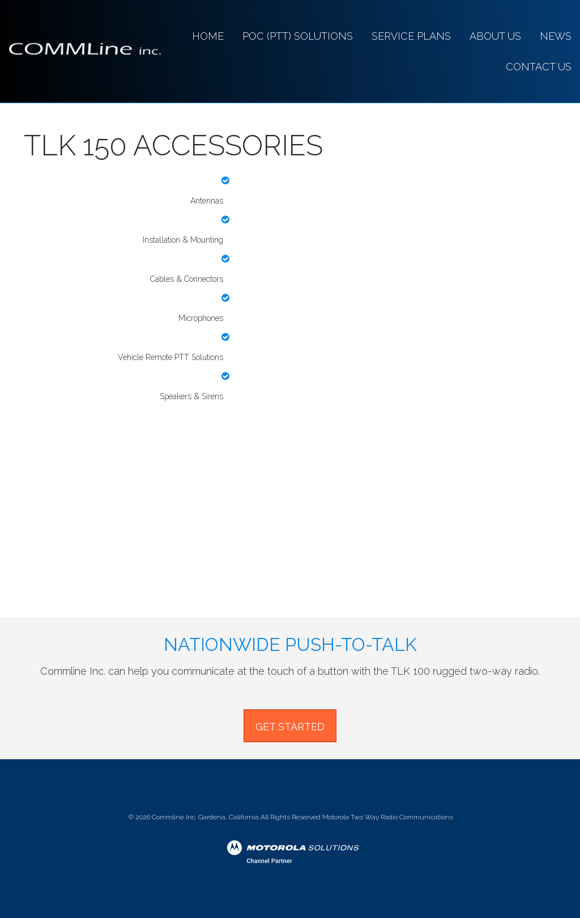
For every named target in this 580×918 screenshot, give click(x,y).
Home (208, 36)
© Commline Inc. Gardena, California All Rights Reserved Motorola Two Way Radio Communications (290, 817)
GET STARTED (290, 727)
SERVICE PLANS (411, 36)
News (556, 36)
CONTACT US (539, 67)
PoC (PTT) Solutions (297, 36)
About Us (495, 36)
